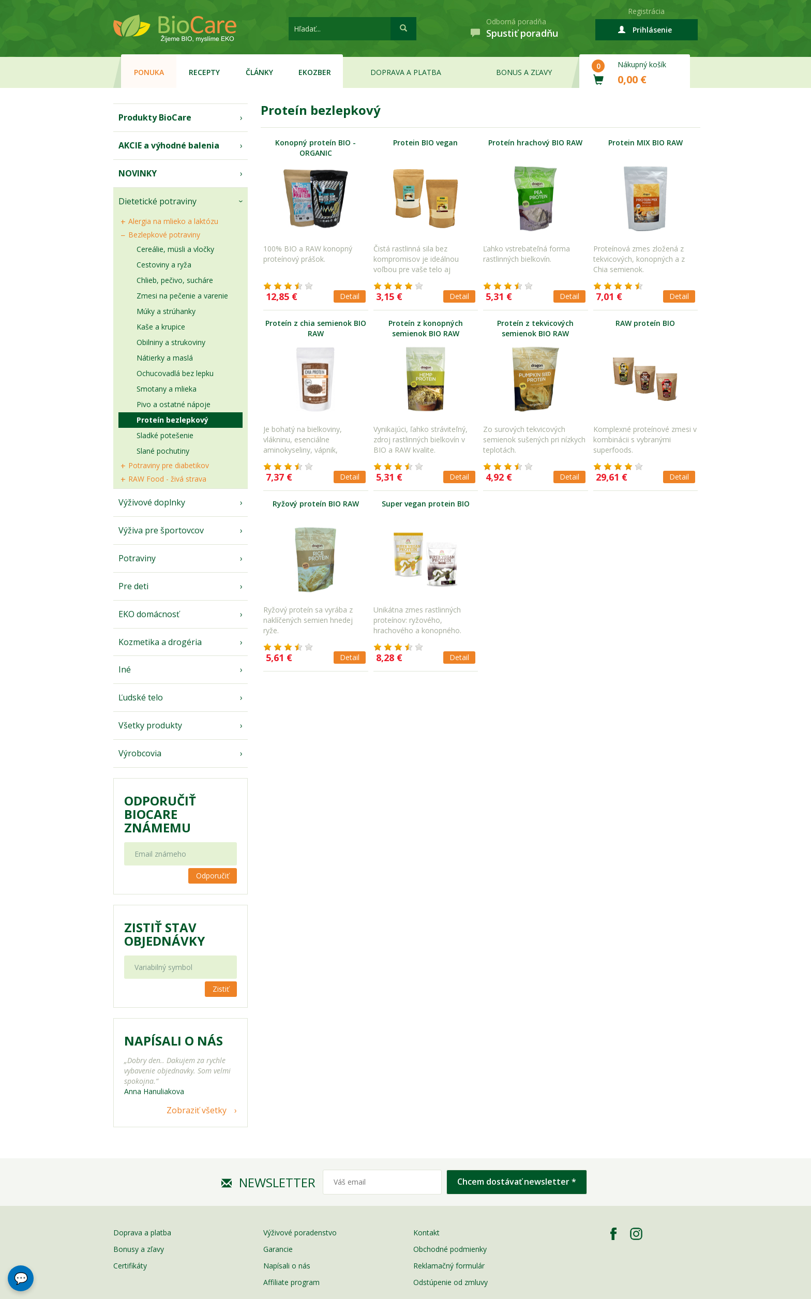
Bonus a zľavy (524, 72)
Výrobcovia (139, 753)
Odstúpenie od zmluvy (450, 1282)
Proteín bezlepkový (172, 420)
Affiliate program (291, 1282)
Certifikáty (130, 1266)
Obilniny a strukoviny (171, 342)
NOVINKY (137, 173)
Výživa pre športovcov (161, 530)
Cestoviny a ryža (164, 265)
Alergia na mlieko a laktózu (173, 221)
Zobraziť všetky (197, 1110)
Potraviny (137, 558)
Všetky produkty (150, 725)
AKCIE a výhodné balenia (168, 145)
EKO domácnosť (148, 614)
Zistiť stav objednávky (164, 934)
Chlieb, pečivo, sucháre (175, 280)
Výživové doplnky (151, 502)
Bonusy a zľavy (138, 1249)
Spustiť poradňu (522, 33)
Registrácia (646, 11)
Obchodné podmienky (450, 1249)
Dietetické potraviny (157, 201)
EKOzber (314, 72)
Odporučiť (212, 875)
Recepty (204, 72)
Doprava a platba (405, 72)
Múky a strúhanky (166, 311)
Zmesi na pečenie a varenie (182, 296)
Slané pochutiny (163, 451)
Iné (124, 669)
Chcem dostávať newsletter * (516, 1181)
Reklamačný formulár (449, 1266)
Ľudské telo (140, 697)
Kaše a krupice (161, 327)
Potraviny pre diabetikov (168, 465)
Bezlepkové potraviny (164, 235)
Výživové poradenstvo (300, 1232)
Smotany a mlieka (167, 389)
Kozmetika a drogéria (160, 642)
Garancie (278, 1249)
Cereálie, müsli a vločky (175, 249)
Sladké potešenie (165, 435)
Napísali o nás (286, 1266)
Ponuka (149, 72)
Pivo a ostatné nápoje (174, 404)
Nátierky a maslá (165, 358)
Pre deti (133, 586)
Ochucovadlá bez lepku (175, 373)
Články (259, 72)
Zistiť (221, 989)
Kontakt (426, 1232)
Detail (349, 296)
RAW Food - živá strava (167, 479)
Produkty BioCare (154, 117)
